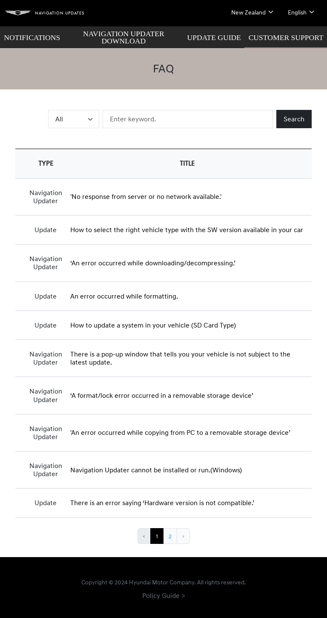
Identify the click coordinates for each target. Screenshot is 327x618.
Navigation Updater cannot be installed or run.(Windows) (156, 470)
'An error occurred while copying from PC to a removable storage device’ (180, 432)
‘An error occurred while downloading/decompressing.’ (152, 263)
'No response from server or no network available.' (145, 196)
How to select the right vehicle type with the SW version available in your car (186, 229)
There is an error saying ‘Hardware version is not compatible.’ (162, 502)
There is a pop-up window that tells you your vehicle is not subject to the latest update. (180, 358)
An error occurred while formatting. (124, 296)
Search (294, 119)
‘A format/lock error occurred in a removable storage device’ (161, 395)
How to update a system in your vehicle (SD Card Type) (153, 325)
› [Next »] (183, 536)
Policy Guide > (163, 595)
